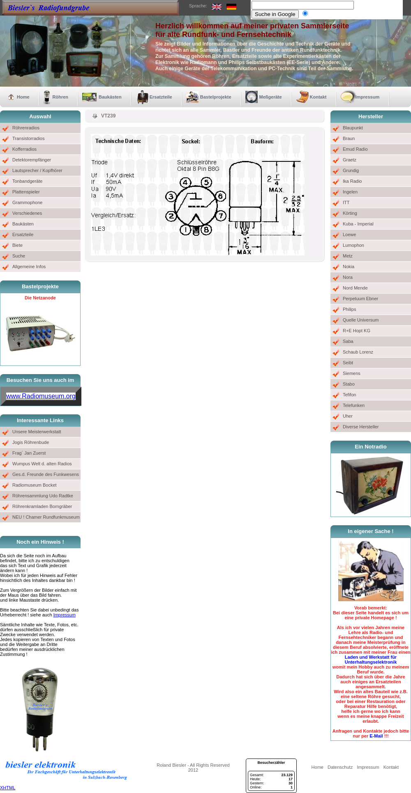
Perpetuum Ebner (360, 298)
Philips (349, 309)
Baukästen (110, 96)
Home (23, 96)
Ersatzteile (161, 96)
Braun (349, 138)
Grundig (351, 170)
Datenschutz (340, 767)
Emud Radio (355, 149)
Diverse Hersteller (361, 426)
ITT (346, 202)
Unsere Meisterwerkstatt (36, 431)
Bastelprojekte (215, 96)
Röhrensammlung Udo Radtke (42, 495)
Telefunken (354, 405)
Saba (348, 341)
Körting (350, 213)
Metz (348, 255)
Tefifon (349, 394)
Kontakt (318, 96)
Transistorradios (28, 138)
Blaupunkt (353, 127)
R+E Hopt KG (356, 330)
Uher (348, 416)
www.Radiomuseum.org (41, 396)
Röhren (61, 96)
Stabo (349, 384)
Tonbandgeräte (27, 181)
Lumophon (353, 245)
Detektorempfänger (31, 159)
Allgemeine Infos (29, 266)
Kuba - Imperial (358, 223)
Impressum (368, 96)
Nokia (348, 266)
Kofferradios (24, 149)
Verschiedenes (27, 213)
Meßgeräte (270, 96)
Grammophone (27, 202)
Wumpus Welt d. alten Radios (42, 463)
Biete (17, 245)
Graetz (349, 159)
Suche (18, 255)
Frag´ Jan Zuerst (29, 453)
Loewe (349, 234)
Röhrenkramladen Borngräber (42, 506)
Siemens (351, 373)
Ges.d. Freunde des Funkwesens (45, 474)
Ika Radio (352, 181)
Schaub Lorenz (358, 351)
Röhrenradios (25, 127)
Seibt (348, 362)
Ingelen (350, 191)
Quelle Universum (361, 319)
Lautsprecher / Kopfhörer (37, 170)
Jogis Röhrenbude (30, 442)
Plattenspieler (26, 191)
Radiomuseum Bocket (34, 485)
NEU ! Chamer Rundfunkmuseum (46, 517)
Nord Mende (355, 287)
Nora (348, 277)
